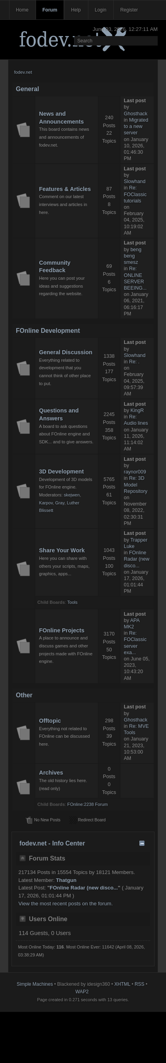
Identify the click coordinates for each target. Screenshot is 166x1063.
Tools (72, 602)
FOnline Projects (61, 630)
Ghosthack (136, 113)
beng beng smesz (132, 256)
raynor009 (135, 472)
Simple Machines (35, 984)
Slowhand (135, 181)
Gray (59, 502)
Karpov (45, 502)
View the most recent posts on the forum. (66, 904)
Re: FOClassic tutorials (135, 194)
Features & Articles (65, 189)
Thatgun (66, 880)
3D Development (61, 471)
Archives (51, 772)
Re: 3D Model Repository (136, 484)
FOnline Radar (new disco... (136, 559)
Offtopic (50, 721)
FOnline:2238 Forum (87, 804)
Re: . (134, 362)
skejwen (72, 494)
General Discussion (65, 352)
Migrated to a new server (136, 126)
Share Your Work (61, 550)
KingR (137, 410)
